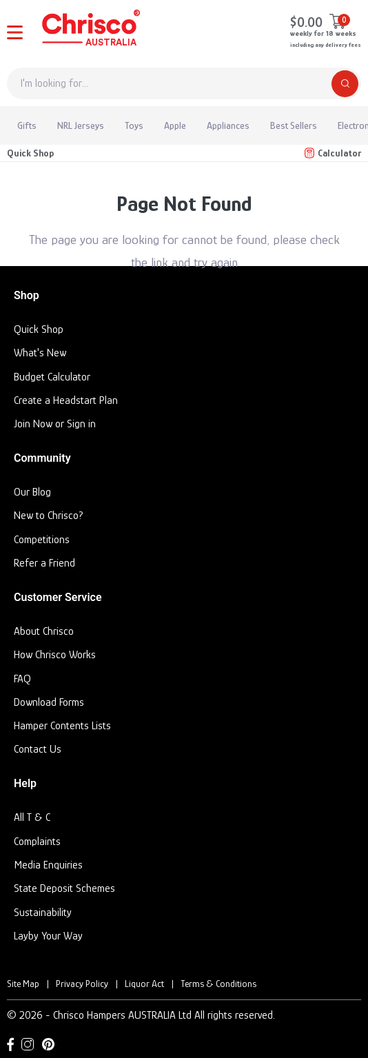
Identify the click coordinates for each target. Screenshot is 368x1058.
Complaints (37, 841)
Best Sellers (293, 125)
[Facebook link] (10, 1044)
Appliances (228, 125)
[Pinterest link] (48, 1044)
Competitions (42, 539)
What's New (40, 353)
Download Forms (49, 702)
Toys (134, 125)
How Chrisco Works (55, 655)
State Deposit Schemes (64, 888)
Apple (175, 125)
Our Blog (32, 492)
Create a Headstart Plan (66, 400)
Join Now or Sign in (55, 424)
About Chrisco (44, 631)
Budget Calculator (52, 377)
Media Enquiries (48, 865)
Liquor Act (144, 983)
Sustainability (43, 912)
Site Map (23, 983)
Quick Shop (30, 153)
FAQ (22, 679)
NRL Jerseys (80, 125)
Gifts (27, 125)
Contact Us (37, 749)
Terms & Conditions (218, 983)
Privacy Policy (82, 983)
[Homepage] (90, 30)
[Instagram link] (27, 1044)
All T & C (32, 817)
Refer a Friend (44, 563)
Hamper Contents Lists (62, 726)
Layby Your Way (48, 936)
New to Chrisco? (48, 515)
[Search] (344, 83)
